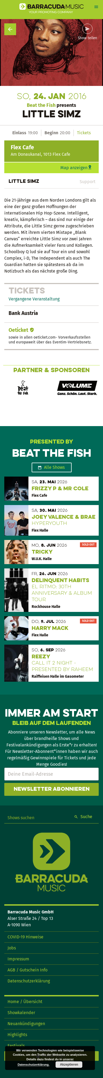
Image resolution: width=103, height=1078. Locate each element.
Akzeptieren (69, 1064)
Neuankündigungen (26, 1023)
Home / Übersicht (25, 1001)
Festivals (16, 1045)
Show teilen (87, 38)
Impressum (18, 958)
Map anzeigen (73, 167)
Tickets (84, 132)
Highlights (17, 1034)
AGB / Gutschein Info (27, 969)
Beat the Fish (41, 105)
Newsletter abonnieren (52, 789)
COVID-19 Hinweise (25, 936)
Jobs (12, 947)
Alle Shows (54, 467)
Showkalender (21, 1012)
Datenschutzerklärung (29, 980)
